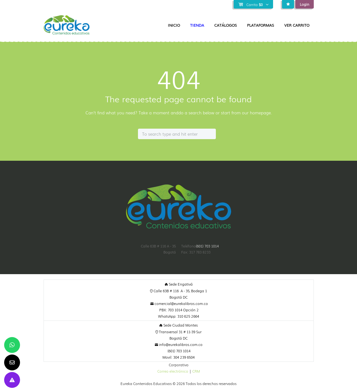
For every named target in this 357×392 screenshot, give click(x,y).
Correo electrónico (172, 371)
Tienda (197, 25)
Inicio (174, 25)
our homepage (256, 113)
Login (304, 4)
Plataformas (260, 25)
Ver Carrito (296, 25)
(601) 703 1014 (207, 245)
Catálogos (225, 25)
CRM (196, 371)
